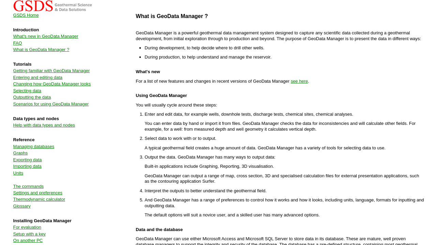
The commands (28, 186)
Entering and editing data (38, 77)
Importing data (27, 166)
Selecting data (27, 90)
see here (299, 81)
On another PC (28, 240)
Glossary (22, 206)
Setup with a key (29, 233)
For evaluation (27, 227)
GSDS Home (26, 15)
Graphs (20, 153)
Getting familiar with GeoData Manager (51, 70)
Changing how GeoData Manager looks (52, 83)
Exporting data (27, 159)
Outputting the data (32, 97)
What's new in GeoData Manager (45, 36)
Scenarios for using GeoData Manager (51, 104)
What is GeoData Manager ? (41, 49)
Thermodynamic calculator (39, 199)
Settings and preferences (38, 192)
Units (18, 173)
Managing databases (34, 146)
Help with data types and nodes (44, 125)
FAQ (17, 43)
